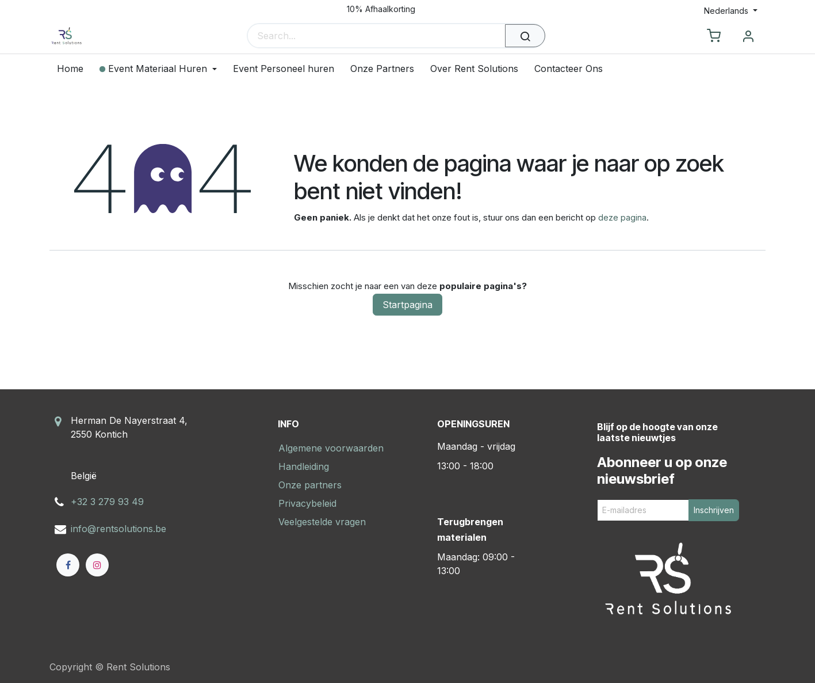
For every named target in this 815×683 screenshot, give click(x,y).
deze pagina (622, 217)
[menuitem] (74, 69)
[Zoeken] (525, 35)
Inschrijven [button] (714, 510)
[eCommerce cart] (714, 36)
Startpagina (407, 304)
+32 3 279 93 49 (107, 501)
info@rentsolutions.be (118, 528)
